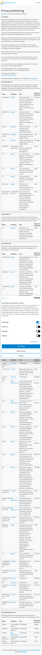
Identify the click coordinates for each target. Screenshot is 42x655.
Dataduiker (24, 652)
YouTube (13, 363)
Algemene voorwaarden (24, 650)
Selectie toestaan (21, 351)
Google (13, 97)
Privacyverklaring (35, 650)
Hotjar (12, 257)
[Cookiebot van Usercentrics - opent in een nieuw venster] (34, 298)
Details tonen (34, 341)
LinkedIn (13, 127)
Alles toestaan (21, 346)
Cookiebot (34, 78)
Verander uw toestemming (8, 75)
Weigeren (21, 355)
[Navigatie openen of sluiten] (38, 2)
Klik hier (3, 14)
